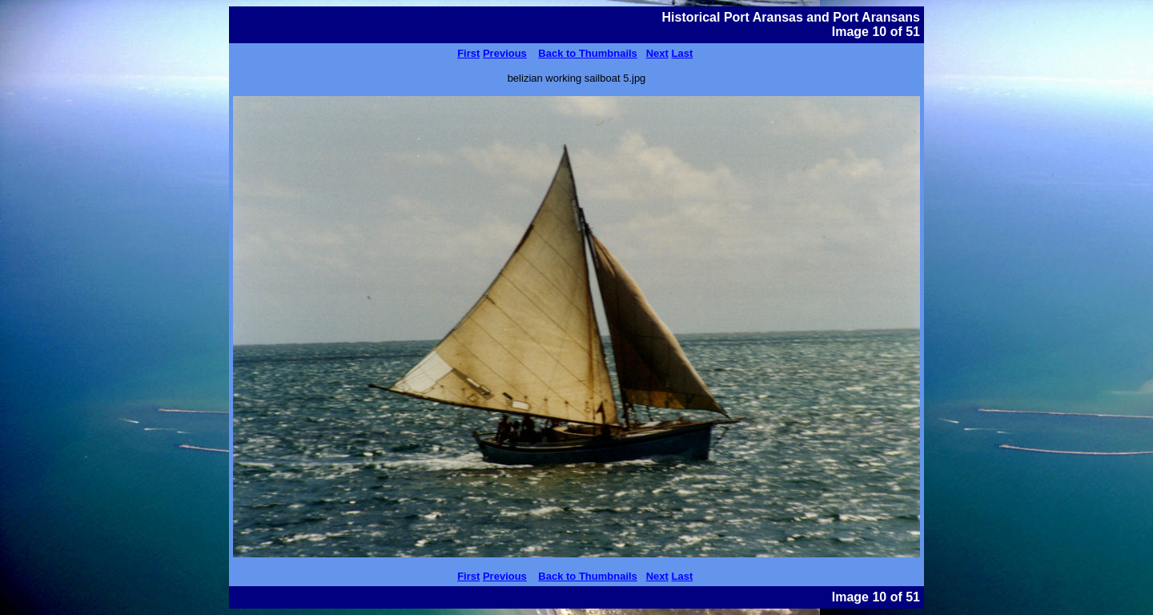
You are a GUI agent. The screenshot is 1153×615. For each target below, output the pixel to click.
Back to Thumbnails (587, 53)
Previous (505, 53)
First (468, 53)
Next (657, 53)
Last (682, 53)
